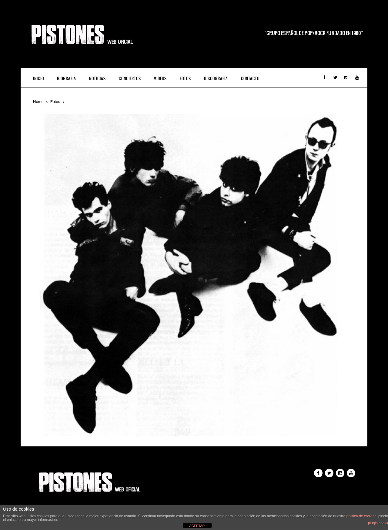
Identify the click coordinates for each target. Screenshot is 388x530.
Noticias (97, 78)
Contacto (250, 78)
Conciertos (130, 78)
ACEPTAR (197, 526)
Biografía (66, 78)
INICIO (38, 78)
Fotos (185, 78)
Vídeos (160, 78)
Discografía (216, 78)
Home (38, 101)
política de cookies (361, 516)
